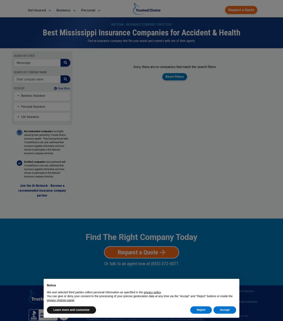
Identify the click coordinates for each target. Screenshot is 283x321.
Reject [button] (201, 309)
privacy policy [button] (152, 292)
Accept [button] (225, 309)
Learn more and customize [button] (71, 309)
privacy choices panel (60, 300)
